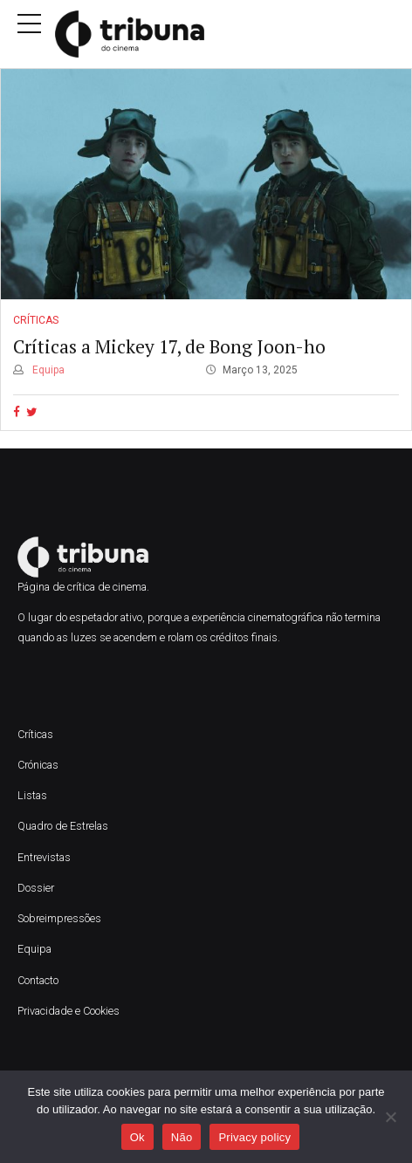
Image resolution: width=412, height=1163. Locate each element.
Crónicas (37, 764)
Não (182, 1137)
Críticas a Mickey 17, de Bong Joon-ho (169, 346)
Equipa (47, 370)
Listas (32, 795)
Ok (137, 1137)
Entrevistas (44, 857)
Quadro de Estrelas (62, 825)
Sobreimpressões (59, 918)
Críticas (35, 321)
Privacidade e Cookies (68, 1010)
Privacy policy (254, 1137)
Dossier (35, 887)
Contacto (37, 980)
